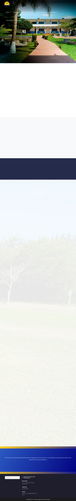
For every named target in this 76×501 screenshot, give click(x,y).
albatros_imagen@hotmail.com (29, 494)
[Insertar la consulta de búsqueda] (12, 477)
